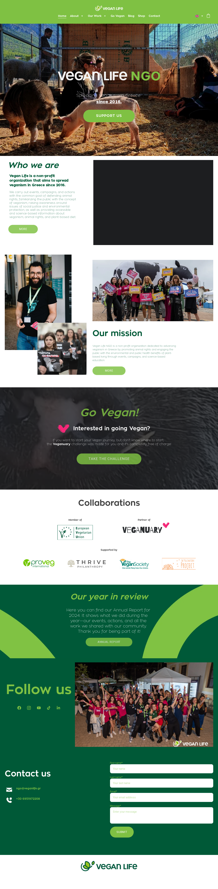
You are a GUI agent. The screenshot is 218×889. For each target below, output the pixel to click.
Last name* (116, 777)
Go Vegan (117, 16)
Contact (154, 16)
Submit (121, 832)
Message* (115, 805)
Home (62, 16)
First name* (116, 763)
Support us (109, 116)
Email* (113, 791)
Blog (131, 16)
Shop (141, 16)
